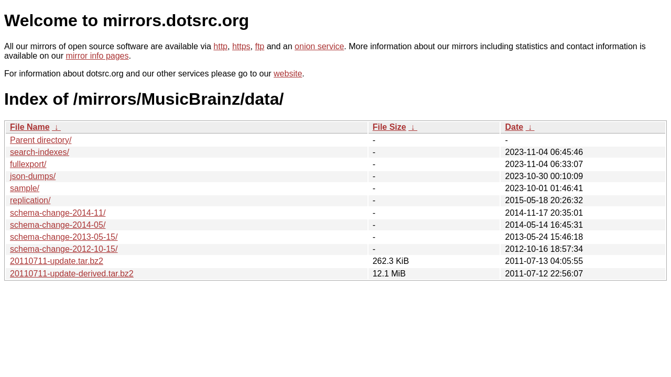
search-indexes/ (39, 152)
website (288, 73)
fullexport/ (28, 164)
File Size (389, 127)
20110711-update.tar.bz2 (56, 261)
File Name (30, 127)
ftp (259, 46)
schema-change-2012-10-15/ (63, 249)
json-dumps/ (33, 176)
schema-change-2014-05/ (57, 224)
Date (514, 127)
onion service (319, 46)
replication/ (30, 200)
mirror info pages (97, 55)
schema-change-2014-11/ (57, 212)
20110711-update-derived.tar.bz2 (72, 273)
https (241, 46)
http (220, 46)
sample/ (24, 188)
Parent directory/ (40, 140)
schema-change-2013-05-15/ (63, 236)
